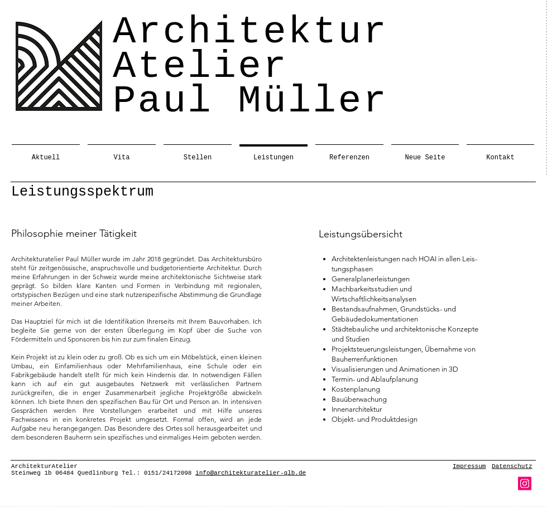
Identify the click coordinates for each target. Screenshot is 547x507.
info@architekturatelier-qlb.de (250, 473)
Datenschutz (512, 466)
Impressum (469, 466)
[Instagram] (524, 483)
